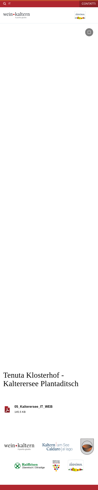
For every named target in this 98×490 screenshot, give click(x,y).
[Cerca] (4, 3)
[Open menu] (92, 15)
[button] (89, 32)
